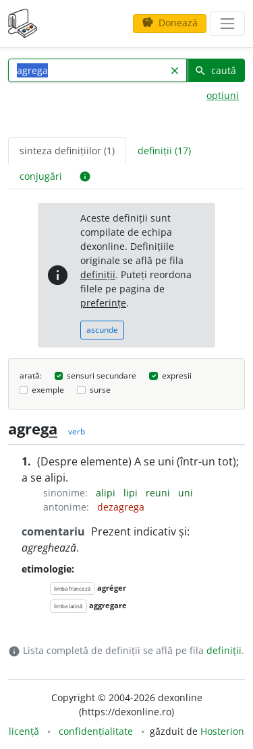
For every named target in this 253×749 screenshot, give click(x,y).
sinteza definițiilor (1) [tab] (67, 150)
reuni (159, 492)
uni (185, 492)
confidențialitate (96, 731)
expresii (177, 375)
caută (215, 70)
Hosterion (222, 731)
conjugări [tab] (41, 176)
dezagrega (120, 506)
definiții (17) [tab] (164, 150)
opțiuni (222, 95)
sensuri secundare (101, 375)
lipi (131, 492)
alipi (107, 492)
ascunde (102, 329)
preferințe (103, 302)
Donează (170, 22)
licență (24, 731)
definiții (97, 274)
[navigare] (227, 23)
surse (100, 389)
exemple (48, 389)
